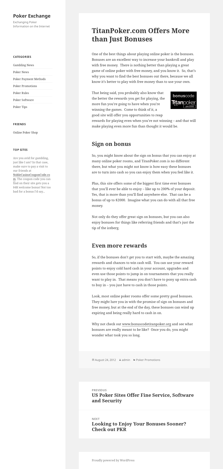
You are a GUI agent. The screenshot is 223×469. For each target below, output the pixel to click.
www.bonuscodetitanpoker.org (146, 324)
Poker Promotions (25, 86)
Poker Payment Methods (29, 79)
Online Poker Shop (25, 132)
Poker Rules (21, 93)
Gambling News (23, 65)
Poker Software (23, 100)
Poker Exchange (32, 16)
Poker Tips (20, 107)
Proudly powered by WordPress (113, 460)
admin (126, 360)
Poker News (21, 72)
